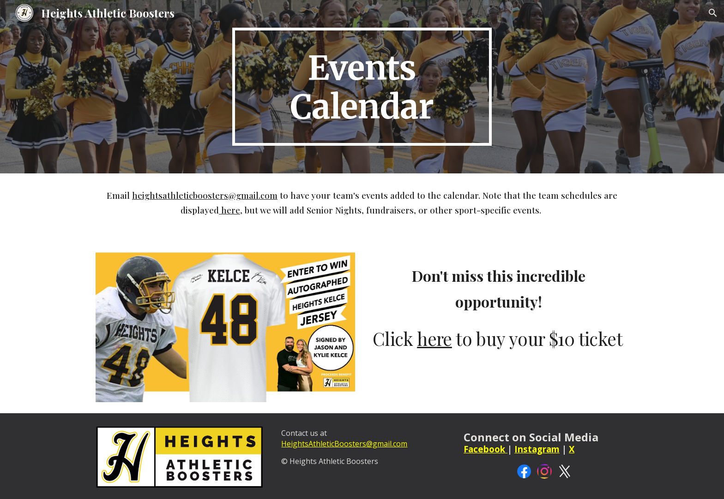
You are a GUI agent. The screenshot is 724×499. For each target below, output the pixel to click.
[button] (713, 13)
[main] (362, 87)
